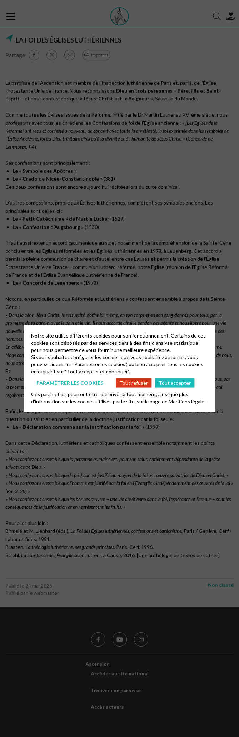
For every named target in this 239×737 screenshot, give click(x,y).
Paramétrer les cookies (69, 382)
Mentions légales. (188, 401)
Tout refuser (133, 382)
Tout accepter (175, 382)
